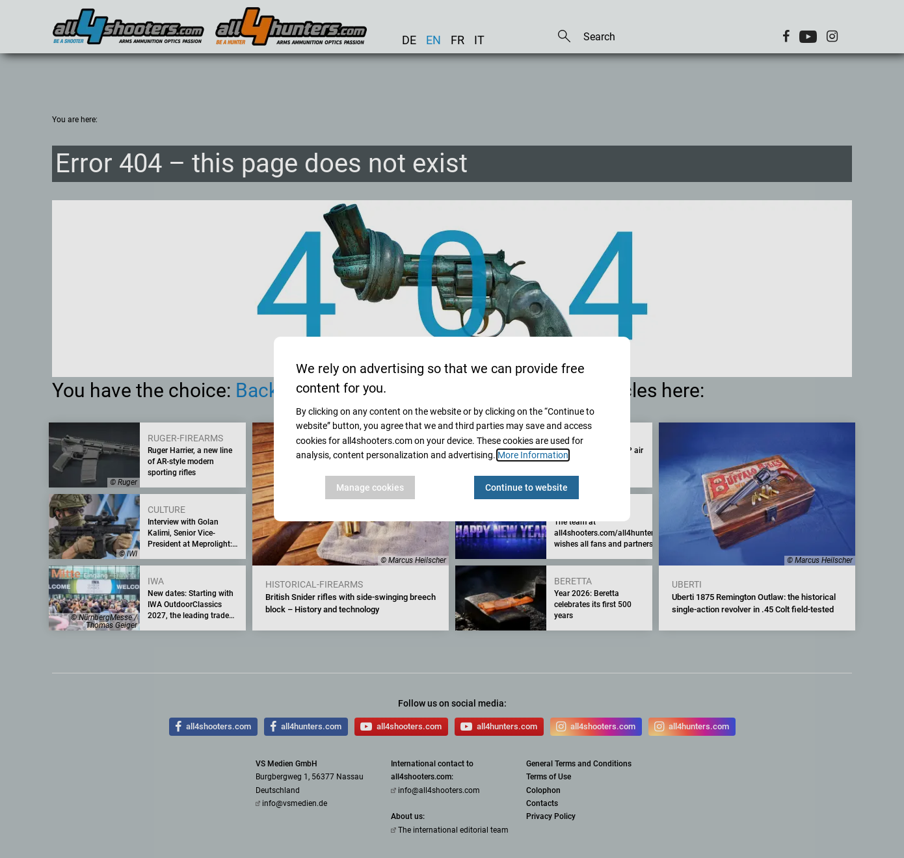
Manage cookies (370, 487)
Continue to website (526, 487)
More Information (533, 455)
